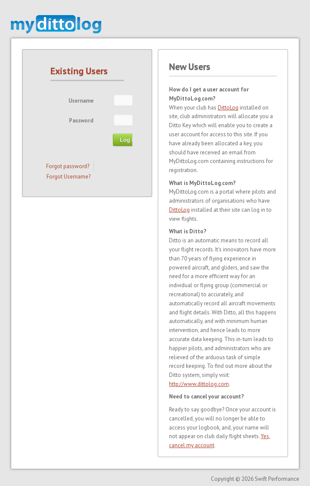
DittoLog (228, 107)
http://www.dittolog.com (199, 384)
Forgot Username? (69, 176)
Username (81, 100)
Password (81, 120)
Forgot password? (67, 166)
